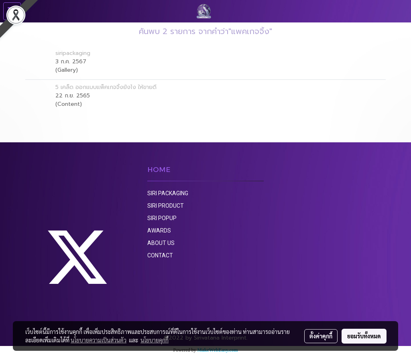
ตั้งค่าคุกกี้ (320, 336)
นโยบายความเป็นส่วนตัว (98, 340)
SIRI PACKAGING (167, 193)
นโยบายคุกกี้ (154, 340)
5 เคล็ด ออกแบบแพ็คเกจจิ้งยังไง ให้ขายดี (106, 87)
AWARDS (159, 230)
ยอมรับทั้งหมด (364, 336)
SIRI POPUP (162, 218)
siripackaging (72, 53)
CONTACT (160, 255)
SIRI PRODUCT (165, 205)
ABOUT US (161, 243)
